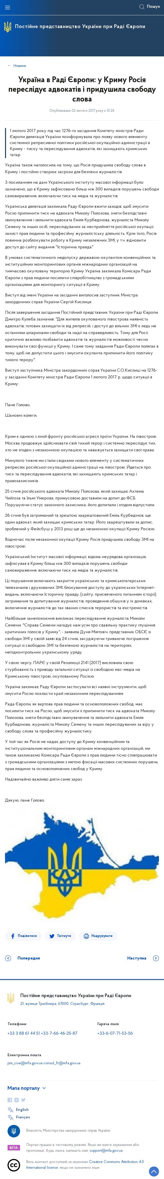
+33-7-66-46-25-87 (59, 1033)
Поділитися (27, 936)
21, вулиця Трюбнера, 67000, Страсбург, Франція (62, 1004)
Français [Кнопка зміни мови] (23, 1117)
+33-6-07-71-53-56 (115, 1033)
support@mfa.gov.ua (106, 1151)
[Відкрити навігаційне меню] (7, 7)
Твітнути (64, 936)
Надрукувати (101, 936)
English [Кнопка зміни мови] (22, 1110)
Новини (20, 66)
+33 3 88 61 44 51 (24, 1033)
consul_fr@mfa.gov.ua (61, 1063)
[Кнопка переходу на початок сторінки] (154, 1171)
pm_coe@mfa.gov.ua (25, 1063)
